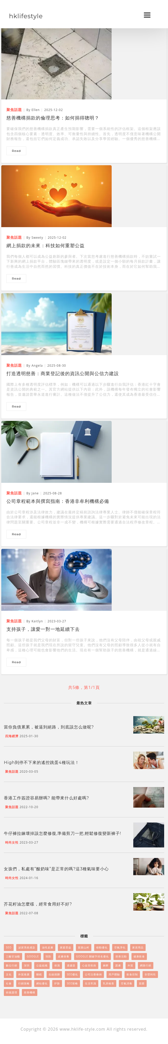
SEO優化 (72, 974)
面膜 (142, 983)
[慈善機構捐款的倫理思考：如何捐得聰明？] (56, 62)
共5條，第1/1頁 (84, 687)
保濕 (57, 965)
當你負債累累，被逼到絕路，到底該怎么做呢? (49, 727)
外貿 (130, 965)
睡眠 (39, 974)
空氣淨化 (120, 947)
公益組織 (42, 965)
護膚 (118, 965)
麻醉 (106, 965)
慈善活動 (121, 956)
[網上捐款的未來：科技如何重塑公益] (56, 196)
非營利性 (150, 974)
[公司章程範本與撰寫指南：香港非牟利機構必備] (56, 451)
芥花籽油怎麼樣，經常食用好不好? (38, 904)
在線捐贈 (54, 974)
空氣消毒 (126, 983)
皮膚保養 (63, 956)
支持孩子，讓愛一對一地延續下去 (43, 629)
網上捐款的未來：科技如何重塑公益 (45, 245)
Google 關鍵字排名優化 (92, 956)
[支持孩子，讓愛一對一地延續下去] (56, 579)
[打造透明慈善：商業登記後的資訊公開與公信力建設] (56, 324)
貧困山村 (83, 947)
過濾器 (71, 965)
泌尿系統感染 (26, 947)
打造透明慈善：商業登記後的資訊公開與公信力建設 (62, 373)
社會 (9, 983)
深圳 (27, 965)
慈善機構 (29, 992)
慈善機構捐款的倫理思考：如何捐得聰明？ (52, 118)
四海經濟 (12, 736)
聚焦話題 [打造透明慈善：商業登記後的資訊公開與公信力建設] (14, 365)
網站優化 (42, 983)
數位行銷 (11, 965)
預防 (48, 956)
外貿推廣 (24, 974)
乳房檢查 (108, 983)
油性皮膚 (47, 947)
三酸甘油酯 (13, 956)
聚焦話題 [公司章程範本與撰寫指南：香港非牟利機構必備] (14, 493)
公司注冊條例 (93, 974)
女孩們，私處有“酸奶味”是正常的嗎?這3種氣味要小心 (56, 868)
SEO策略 (72, 983)
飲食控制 (132, 974)
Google (33, 956)
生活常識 (90, 983)
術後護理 (11, 992)
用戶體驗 (114, 974)
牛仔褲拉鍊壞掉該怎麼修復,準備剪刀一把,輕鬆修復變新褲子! (62, 833)
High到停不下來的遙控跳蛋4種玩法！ (41, 762)
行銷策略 (24, 983)
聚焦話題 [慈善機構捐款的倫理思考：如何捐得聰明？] (14, 109)
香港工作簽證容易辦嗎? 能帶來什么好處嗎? (46, 798)
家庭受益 (65, 947)
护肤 (57, 983)
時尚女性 (12, 842)
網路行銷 (145, 965)
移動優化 (102, 947)
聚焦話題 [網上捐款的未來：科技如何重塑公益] (14, 237)
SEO (9, 947)
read (16, 151)
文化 (9, 974)
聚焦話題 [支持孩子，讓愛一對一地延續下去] (14, 620)
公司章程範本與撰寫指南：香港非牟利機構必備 (57, 501)
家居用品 (138, 947)
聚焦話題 (12, 771)
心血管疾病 (89, 965)
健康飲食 (139, 956)
